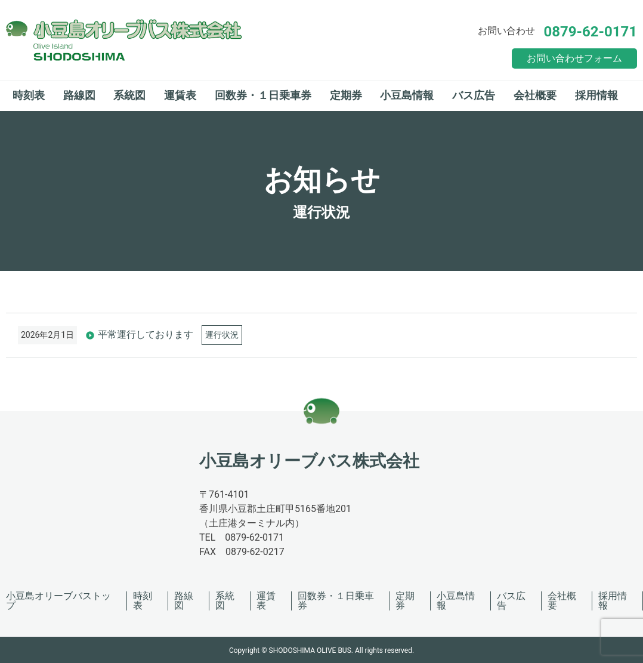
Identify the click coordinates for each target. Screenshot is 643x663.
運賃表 (180, 95)
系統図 (129, 95)
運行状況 (222, 335)
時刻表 (29, 95)
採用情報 (596, 95)
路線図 (79, 95)
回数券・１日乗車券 (263, 95)
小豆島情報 (407, 95)
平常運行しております (145, 334)
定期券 (346, 95)
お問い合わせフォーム (574, 58)
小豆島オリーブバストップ (58, 600)
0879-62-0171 (590, 31)
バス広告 (473, 95)
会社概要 (535, 95)
